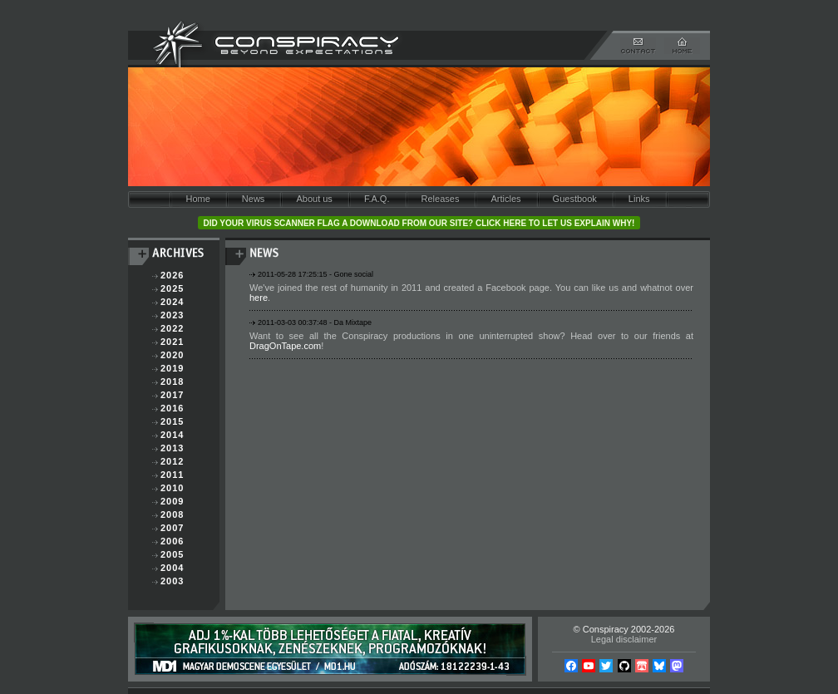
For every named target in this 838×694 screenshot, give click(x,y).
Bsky (659, 665)
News (253, 199)
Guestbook (575, 199)
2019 (172, 368)
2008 (172, 514)
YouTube (588, 665)
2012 (172, 461)
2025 (172, 288)
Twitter (606, 665)
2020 (172, 355)
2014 (172, 435)
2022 (172, 328)
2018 (172, 381)
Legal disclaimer (624, 639)
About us (314, 199)
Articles (505, 199)
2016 (172, 408)
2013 (172, 448)
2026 (172, 275)
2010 (172, 488)
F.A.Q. (377, 199)
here (258, 298)
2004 (172, 568)
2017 (172, 395)
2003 (172, 581)
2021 (172, 342)
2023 (172, 315)
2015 (172, 421)
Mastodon (676, 665)
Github (624, 665)
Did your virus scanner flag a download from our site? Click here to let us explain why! (419, 223)
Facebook (571, 665)
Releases (440, 199)
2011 (172, 475)
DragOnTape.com (285, 346)
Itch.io (641, 665)
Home (197, 199)
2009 (172, 501)
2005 (172, 554)
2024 (172, 302)
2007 (172, 528)
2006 (172, 541)
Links (639, 199)
